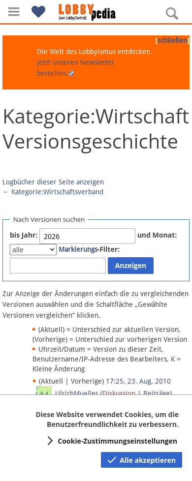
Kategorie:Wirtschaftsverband (57, 192)
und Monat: (157, 235)
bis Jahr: (23, 235)
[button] (14, 11)
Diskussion (118, 393)
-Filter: (89, 249)
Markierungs (78, 249)
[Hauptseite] (96, 12)
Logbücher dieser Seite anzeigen (53, 182)
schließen (172, 40)
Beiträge (156, 393)
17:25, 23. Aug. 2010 (138, 381)
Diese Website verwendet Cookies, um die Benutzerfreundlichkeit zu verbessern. (107, 419)
